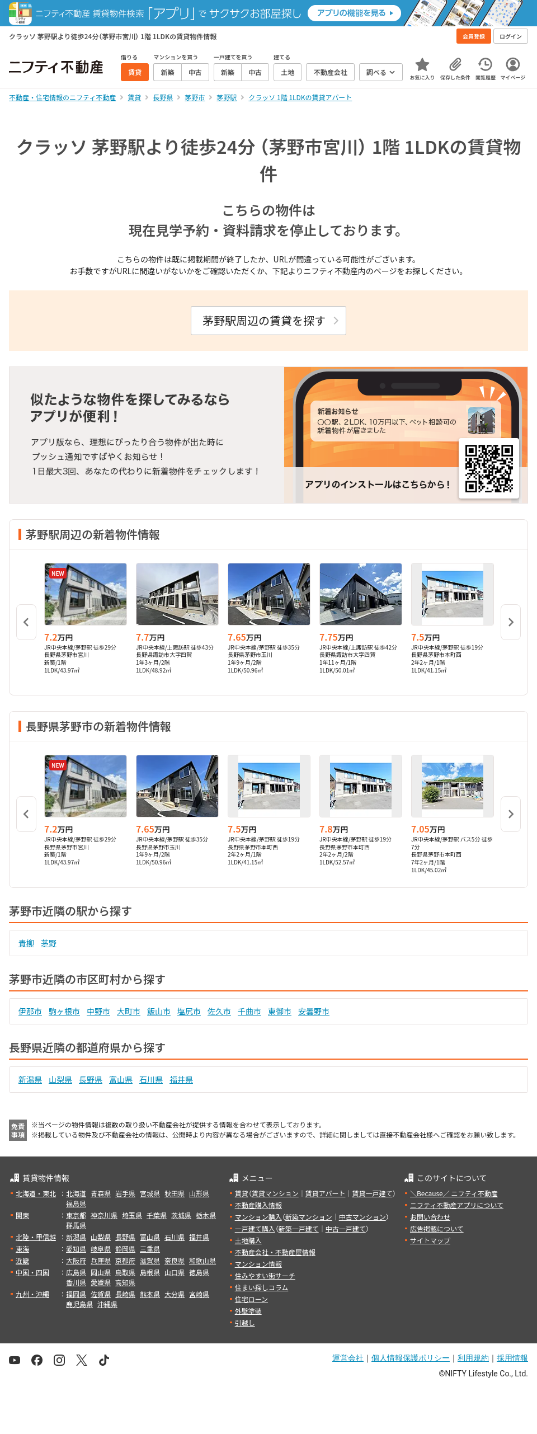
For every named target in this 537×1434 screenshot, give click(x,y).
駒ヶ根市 (64, 1011)
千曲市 (249, 1011)
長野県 (90, 1079)
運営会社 (348, 1357)
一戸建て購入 (255, 1228)
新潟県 (30, 1079)
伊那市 (30, 1011)
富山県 (121, 1079)
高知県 (125, 1282)
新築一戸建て (299, 1228)
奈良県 (174, 1260)
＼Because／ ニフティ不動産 (454, 1193)
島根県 (150, 1272)
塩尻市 (189, 1011)
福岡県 (76, 1294)
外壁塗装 (248, 1310)
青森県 (101, 1193)
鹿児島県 (79, 1304)
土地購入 (248, 1240)
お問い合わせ (430, 1216)
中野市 (98, 1011)
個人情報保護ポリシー (410, 1357)
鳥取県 (125, 1272)
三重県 (150, 1248)
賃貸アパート (325, 1193)
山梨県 (60, 1079)
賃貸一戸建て (372, 1193)
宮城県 (150, 1193)
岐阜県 (101, 1248)
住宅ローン (251, 1299)
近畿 (22, 1260)
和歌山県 (202, 1260)
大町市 (128, 1011)
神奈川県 (104, 1215)
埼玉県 (132, 1215)
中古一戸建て (346, 1228)
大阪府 (76, 1260)
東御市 (279, 1011)
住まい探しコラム (262, 1287)
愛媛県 (101, 1282)
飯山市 (159, 1011)
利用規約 (473, 1357)
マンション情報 (258, 1263)
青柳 (26, 942)
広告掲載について (437, 1228)
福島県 (76, 1203)
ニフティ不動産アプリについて (456, 1205)
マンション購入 (258, 1216)
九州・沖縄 (32, 1294)
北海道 (76, 1193)
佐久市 (219, 1011)
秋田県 (174, 1193)
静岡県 (125, 1248)
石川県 (151, 1079)
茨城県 (181, 1215)
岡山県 (101, 1272)
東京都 (76, 1215)
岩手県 (125, 1193)
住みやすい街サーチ (265, 1275)
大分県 (174, 1294)
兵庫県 (101, 1260)
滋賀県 (150, 1260)
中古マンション (362, 1216)
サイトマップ (430, 1240)
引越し (245, 1322)
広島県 (76, 1272)
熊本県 (150, 1294)
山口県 (174, 1272)
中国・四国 (32, 1272)
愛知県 (76, 1248)
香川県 (76, 1282)
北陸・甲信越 (36, 1237)
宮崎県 (199, 1294)
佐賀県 (101, 1294)
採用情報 (512, 1357)
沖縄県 (107, 1304)
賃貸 (241, 1193)
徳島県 (199, 1272)
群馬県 (76, 1225)
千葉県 (157, 1215)
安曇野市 (313, 1011)
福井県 (181, 1079)
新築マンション (308, 1216)
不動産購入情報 (258, 1205)
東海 (22, 1248)
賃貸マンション (275, 1193)
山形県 (199, 1193)
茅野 (48, 942)
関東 (22, 1215)
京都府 (125, 1260)
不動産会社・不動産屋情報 (275, 1252)
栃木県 (206, 1215)
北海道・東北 (36, 1193)
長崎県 (125, 1294)
